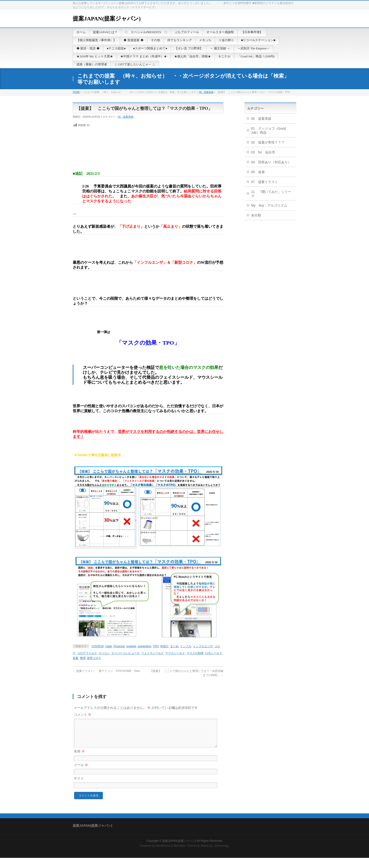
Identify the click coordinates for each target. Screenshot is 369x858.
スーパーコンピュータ (125, 653)
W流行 (164, 646)
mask (108, 646)
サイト (79, 784)
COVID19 (98, 646)
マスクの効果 (195, 653)
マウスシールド (175, 653)
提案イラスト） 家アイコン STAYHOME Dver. (107, 671)
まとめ (174, 646)
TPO (156, 646)
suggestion (144, 646)
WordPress (163, 846)
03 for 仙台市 (263, 152)
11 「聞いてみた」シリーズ (271, 194)
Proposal (118, 646)
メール (81, 770)
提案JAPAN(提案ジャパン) (107, 19)
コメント (82, 714)
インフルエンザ (203, 646)
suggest (131, 646)
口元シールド (213, 653)
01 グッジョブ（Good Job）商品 (268, 130)
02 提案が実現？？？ (268, 142)
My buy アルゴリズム (269, 205)
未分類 (256, 215)
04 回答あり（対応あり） (271, 162)
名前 (79, 757)
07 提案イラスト (264, 182)
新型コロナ (94, 658)
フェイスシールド (152, 653)
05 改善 (258, 172)
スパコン (104, 653)
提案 (75, 658)
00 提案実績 (206, 92)
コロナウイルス (87, 653)
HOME (76, 92)
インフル (185, 646)
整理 (83, 658)
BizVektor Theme (185, 846)
